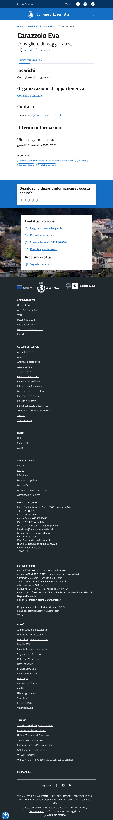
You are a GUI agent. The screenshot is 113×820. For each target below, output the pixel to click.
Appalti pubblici (24, 366)
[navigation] (6, 14)
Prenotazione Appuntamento (32, 649)
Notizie (20, 438)
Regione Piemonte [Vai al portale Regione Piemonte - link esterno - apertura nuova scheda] (25, 4)
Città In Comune (82, 799)
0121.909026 (28, 511)
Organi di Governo (26, 305)
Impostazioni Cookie (27, 683)
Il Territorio (22, 475)
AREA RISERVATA (55, 815)
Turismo (21, 415)
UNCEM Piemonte (26, 755)
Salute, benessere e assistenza (32, 405)
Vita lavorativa (24, 420)
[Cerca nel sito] (92, 14)
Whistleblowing (25, 708)
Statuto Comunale (26, 668)
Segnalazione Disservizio (29, 654)
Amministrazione (36, 26)
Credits (20, 688)
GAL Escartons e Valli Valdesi (32, 750)
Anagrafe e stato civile (28, 362)
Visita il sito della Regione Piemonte (35, 725)
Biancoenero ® (36, 811)
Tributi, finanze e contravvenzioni (33, 410)
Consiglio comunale (30, 95)
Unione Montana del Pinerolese (33, 735)
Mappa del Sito (24, 703)
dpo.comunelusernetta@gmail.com (41, 611)
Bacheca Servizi (25, 664)
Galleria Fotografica (27, 480)
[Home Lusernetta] (46, 14)
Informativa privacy (27, 673)
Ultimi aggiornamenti (27, 693)
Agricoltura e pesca (26, 352)
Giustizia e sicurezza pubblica (31, 391)
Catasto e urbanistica (28, 376)
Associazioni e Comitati (28, 495)
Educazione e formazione (29, 386)
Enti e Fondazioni (26, 324)
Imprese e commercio (28, 396)
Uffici (19, 315)
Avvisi (20, 448)
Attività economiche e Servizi (32, 490)
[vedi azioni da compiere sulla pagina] (41, 50)
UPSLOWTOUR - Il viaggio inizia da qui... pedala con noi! (45, 759)
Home (20, 26)
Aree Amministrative (27, 310)
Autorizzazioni (24, 371)
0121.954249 (29, 514)
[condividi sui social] (25, 50)
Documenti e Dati (26, 319)
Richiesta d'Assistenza (28, 659)
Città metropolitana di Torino (31, 730)
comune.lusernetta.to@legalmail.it (41, 525)
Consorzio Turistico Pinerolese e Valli (35, 745)
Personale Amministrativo (30, 329)
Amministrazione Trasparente (32, 629)
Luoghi (20, 470)
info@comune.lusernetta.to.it (44, 115)
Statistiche (22, 698)
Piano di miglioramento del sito (32, 639)
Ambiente (22, 357)
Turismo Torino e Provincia (30, 740)
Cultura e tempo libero (28, 381)
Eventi (20, 465)
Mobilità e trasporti (26, 401)
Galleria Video (24, 485)
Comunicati (22, 443)
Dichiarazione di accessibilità (31, 634)
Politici (51, 26)
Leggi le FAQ (23, 644)
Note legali (22, 678)
